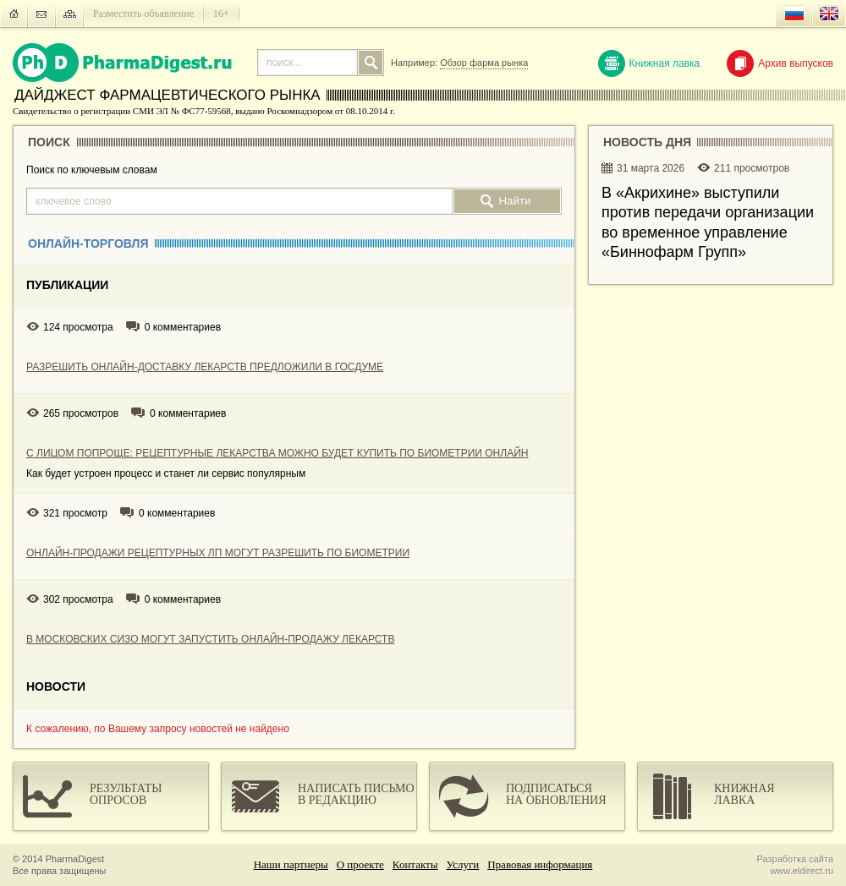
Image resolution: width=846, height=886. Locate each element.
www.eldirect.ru (801, 871)
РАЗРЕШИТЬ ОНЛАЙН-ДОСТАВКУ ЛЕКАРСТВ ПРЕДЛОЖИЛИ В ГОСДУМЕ (204, 367)
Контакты (415, 864)
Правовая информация (539, 864)
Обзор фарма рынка (484, 62)
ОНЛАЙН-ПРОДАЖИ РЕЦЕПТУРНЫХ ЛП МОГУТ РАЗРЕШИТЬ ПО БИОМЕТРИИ (217, 553)
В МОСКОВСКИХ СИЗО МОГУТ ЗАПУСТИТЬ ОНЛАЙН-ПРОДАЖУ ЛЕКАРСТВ (210, 639)
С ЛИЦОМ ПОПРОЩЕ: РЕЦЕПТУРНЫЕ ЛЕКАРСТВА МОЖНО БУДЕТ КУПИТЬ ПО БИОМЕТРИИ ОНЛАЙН (277, 453)
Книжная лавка (649, 63)
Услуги (463, 864)
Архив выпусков (780, 63)
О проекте (360, 864)
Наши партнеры (291, 864)
